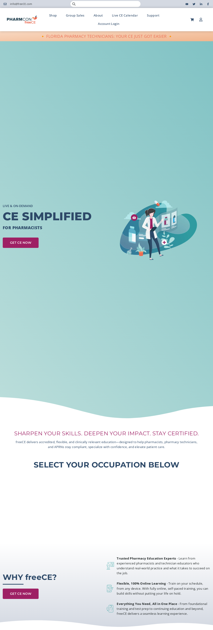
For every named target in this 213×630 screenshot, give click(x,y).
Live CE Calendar (125, 15)
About (98, 15)
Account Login (108, 24)
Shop (53, 15)
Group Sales (75, 15)
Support (153, 15)
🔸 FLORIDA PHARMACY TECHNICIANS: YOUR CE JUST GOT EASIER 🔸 (106, 36)
